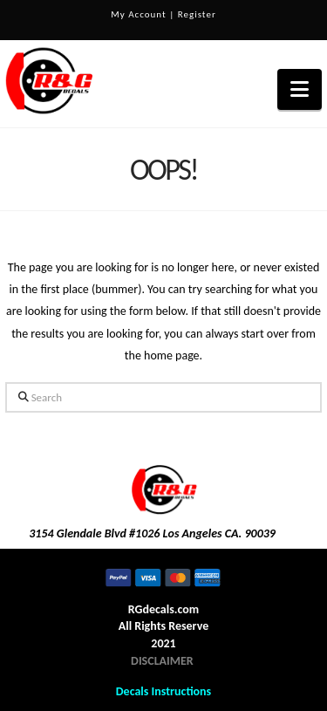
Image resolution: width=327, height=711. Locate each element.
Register (197, 14)
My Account (138, 14)
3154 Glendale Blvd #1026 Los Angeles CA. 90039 (152, 533)
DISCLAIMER (162, 660)
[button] (299, 89)
